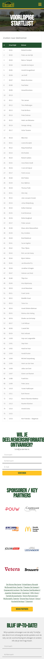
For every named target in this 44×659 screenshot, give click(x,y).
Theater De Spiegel (31, 587)
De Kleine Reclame (13, 584)
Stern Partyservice (30, 596)
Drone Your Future (27, 598)
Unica (37, 598)
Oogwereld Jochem (11, 590)
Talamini (29, 601)
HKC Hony (35, 593)
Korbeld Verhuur (17, 601)
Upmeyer (25, 593)
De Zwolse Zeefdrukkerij (30, 590)
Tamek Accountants (14, 596)
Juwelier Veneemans (13, 593)
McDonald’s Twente (11, 598)
